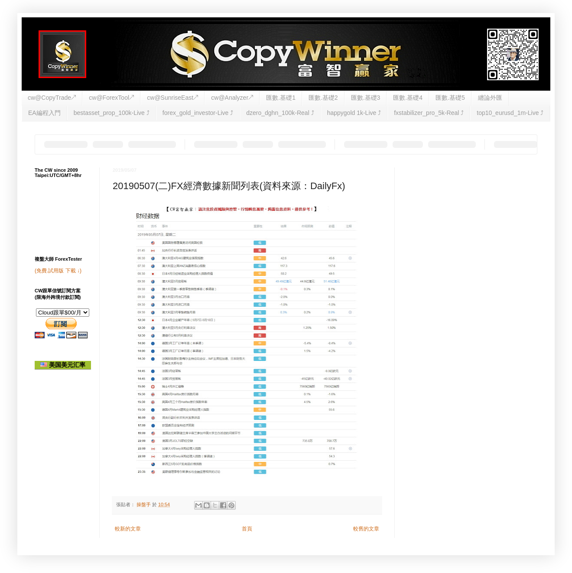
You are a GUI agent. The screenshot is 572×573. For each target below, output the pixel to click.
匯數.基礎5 (450, 97)
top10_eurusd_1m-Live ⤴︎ (510, 112)
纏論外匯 (490, 97)
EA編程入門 (44, 112)
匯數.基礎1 (281, 97)
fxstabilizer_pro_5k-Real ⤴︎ (429, 112)
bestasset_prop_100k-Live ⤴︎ (112, 112)
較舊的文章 (366, 529)
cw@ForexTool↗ (111, 97)
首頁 (247, 529)
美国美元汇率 (62, 364)
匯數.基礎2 (323, 97)
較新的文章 (128, 529)
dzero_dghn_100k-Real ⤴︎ (280, 112)
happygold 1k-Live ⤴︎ (354, 112)
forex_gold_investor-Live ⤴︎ (197, 112)
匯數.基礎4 (407, 97)
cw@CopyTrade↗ (52, 97)
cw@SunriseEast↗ (172, 97)
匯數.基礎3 (365, 97)
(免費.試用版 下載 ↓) (58, 271)
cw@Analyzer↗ (232, 97)
